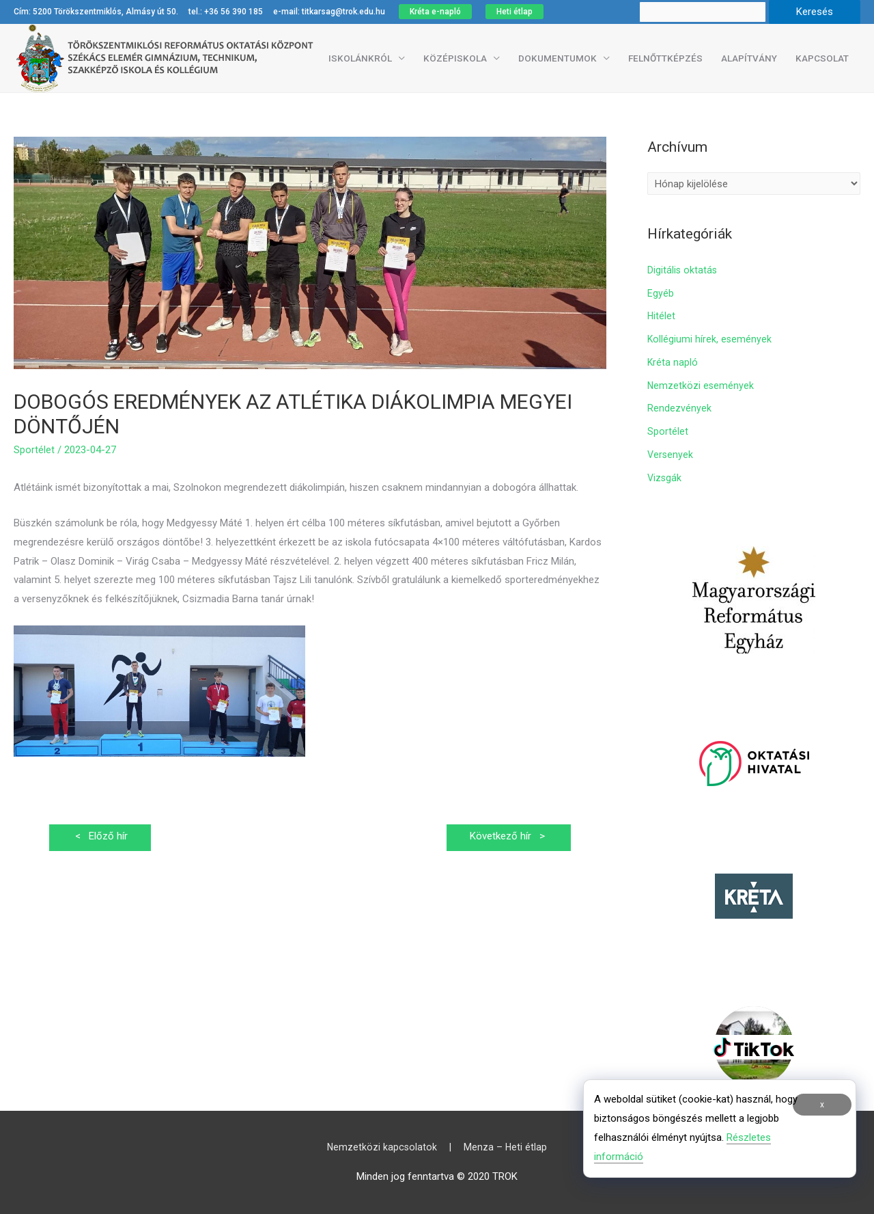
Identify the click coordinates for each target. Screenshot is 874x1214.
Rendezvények (679, 408)
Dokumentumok (557, 58)
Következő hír (505, 837)
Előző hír (103, 837)
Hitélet (661, 316)
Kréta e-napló (435, 11)
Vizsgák (665, 478)
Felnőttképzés (665, 58)
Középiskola (455, 58)
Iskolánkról (360, 58)
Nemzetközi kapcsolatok (380, 1147)
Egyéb (660, 293)
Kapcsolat (822, 58)
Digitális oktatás (682, 270)
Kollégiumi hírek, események (710, 339)
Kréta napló (673, 362)
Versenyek (670, 454)
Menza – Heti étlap (507, 1147)
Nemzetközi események (701, 385)
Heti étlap (514, 11)
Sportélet (34, 450)
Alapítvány (749, 58)
